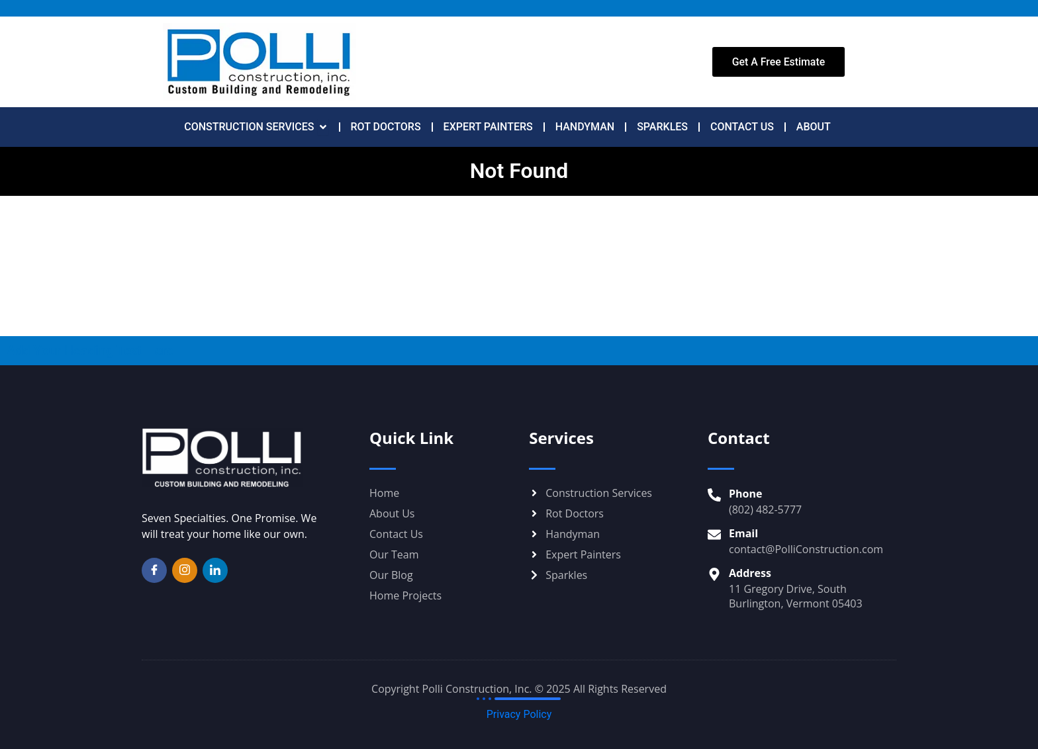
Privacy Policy (519, 714)
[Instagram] (184, 570)
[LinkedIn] (215, 570)
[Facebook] (154, 570)
